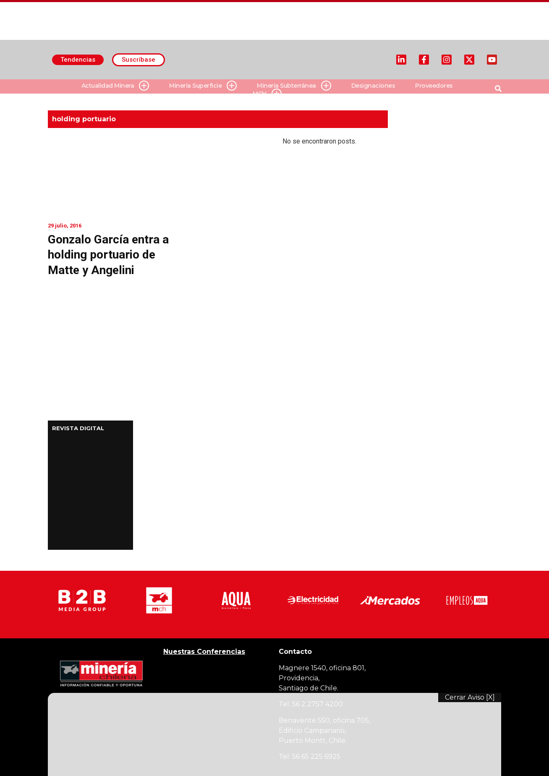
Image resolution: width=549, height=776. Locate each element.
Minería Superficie (203, 86)
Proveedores (434, 85)
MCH (267, 94)
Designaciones (373, 85)
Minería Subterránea (294, 86)
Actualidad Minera (115, 86)
